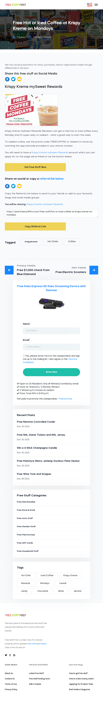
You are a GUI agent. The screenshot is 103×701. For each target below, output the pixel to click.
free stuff (32, 643)
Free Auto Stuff (25, 518)
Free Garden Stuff (26, 527)
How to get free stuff (78, 673)
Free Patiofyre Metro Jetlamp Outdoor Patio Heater (48, 461)
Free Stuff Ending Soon (39, 678)
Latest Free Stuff (36, 673)
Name (26, 324)
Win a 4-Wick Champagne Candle (37, 448)
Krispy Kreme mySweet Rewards (50, 153)
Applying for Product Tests (81, 684)
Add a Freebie (35, 684)
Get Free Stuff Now (35, 167)
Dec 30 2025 (23, 427)
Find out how (65, 399)
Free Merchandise (26, 502)
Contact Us (10, 678)
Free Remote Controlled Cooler (36, 422)
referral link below (51, 178)
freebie (43, 643)
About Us (9, 673)
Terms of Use (11, 684)
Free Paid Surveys (26, 535)
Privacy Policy (11, 689)
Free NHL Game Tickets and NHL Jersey (41, 435)
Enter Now (51, 372)
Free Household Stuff (27, 551)
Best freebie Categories (79, 689)
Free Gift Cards (25, 543)
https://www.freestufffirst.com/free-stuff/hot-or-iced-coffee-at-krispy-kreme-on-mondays (51, 213)
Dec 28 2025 (23, 479)
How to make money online (81, 678)
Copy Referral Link (35, 226)
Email (26, 340)
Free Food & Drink (26, 510)
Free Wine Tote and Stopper (34, 474)
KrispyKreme (31, 242)
